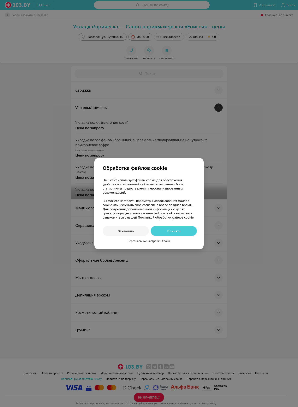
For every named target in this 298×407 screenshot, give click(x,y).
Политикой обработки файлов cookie (166, 217)
